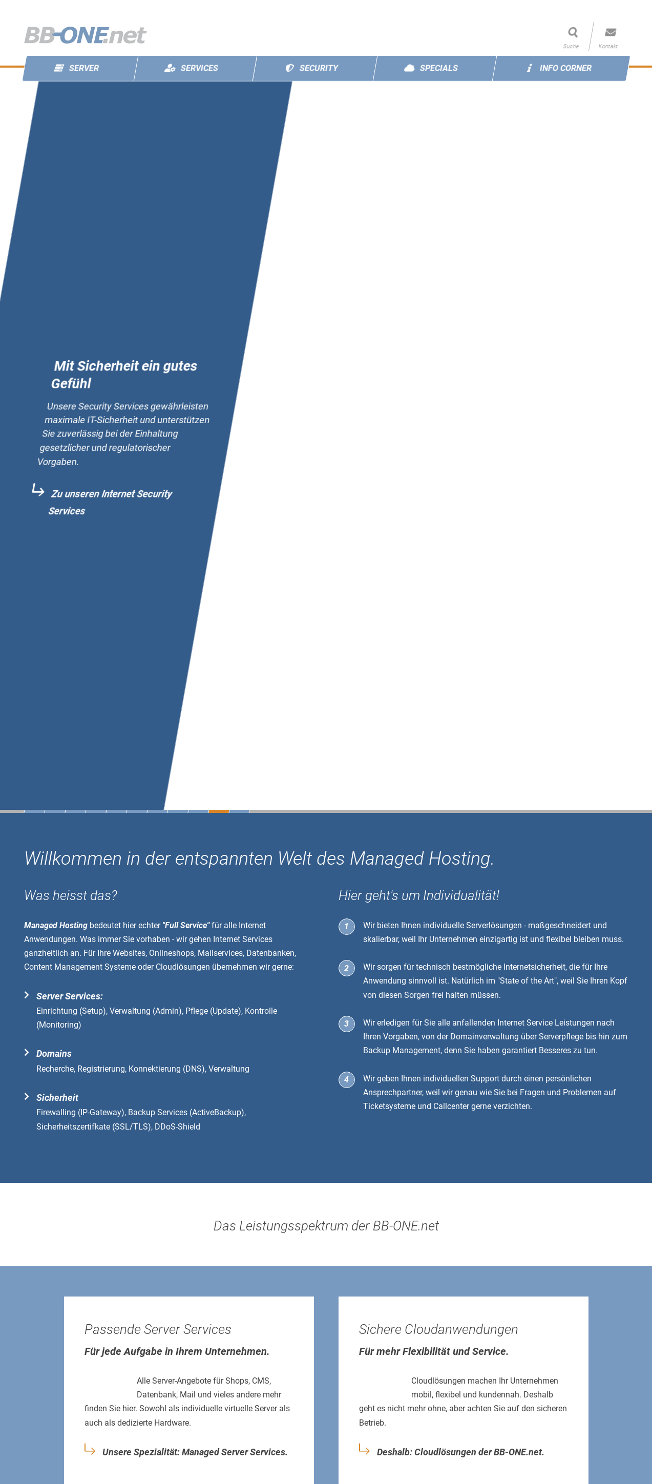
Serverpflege (561, 1036)
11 (239, 811)
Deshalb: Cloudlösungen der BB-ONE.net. (460, 1452)
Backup (376, 1050)
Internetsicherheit (534, 967)
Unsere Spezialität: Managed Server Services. (195, 1452)
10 (218, 811)
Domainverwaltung (484, 1036)
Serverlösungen (494, 925)
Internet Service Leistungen (546, 1023)
